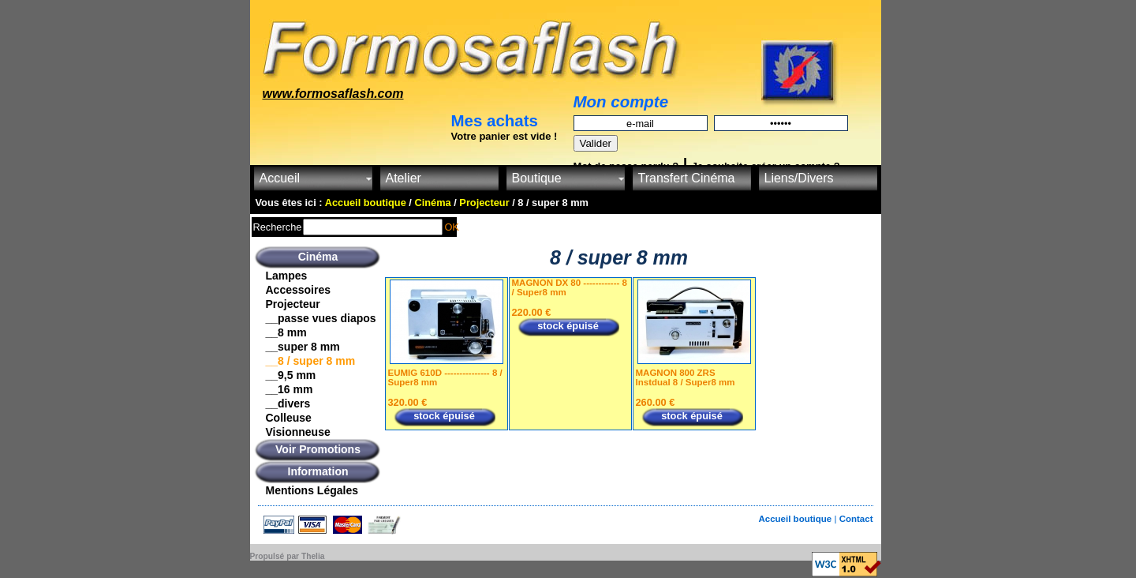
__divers (288, 403)
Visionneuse (298, 432)
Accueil (280, 178)
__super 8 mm (303, 346)
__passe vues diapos (321, 318)
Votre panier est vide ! (504, 136)
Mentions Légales (312, 490)
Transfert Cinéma (686, 178)
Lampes (287, 275)
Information (318, 471)
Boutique (537, 178)
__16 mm (289, 389)
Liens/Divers (799, 178)
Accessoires (298, 289)
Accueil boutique (796, 519)
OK (451, 227)
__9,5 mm (291, 375)
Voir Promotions (318, 449)
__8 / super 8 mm (311, 361)
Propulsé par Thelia (287, 556)
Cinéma (318, 256)
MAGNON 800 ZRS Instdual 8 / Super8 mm (685, 377)
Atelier (403, 178)
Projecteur (293, 304)
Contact (856, 519)
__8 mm (286, 332)
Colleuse (289, 417)
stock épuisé (444, 416)
